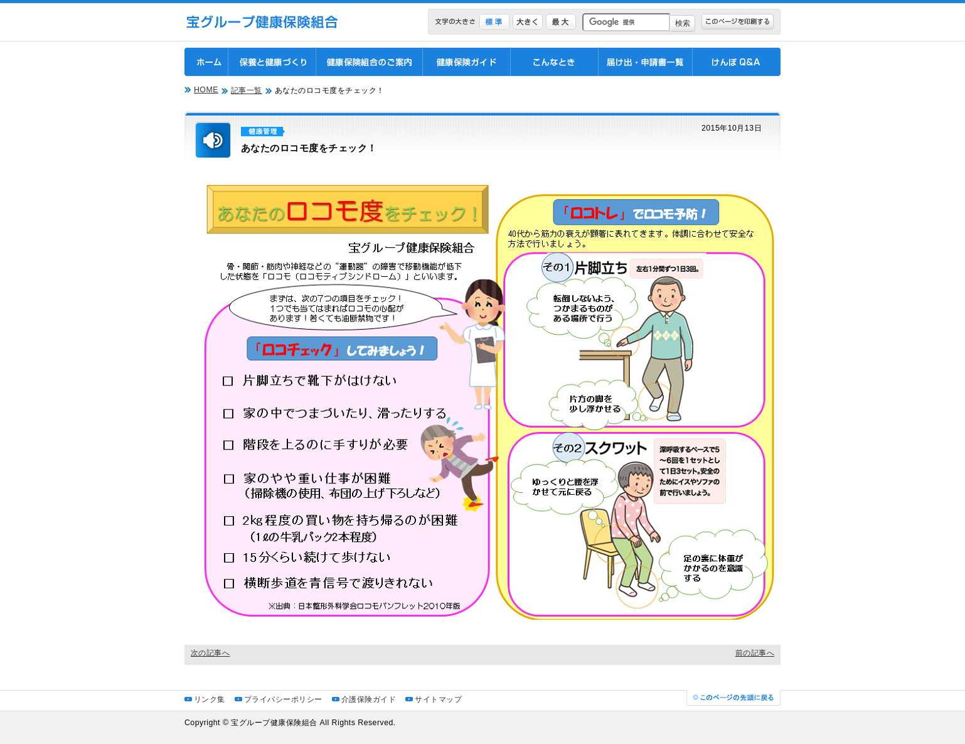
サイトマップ (438, 699)
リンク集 (209, 699)
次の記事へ (210, 653)
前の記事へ (754, 653)
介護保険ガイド (368, 699)
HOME (206, 89)
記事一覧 (246, 90)
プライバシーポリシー (283, 699)
